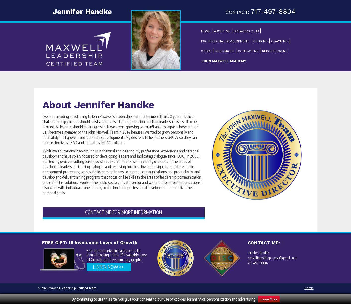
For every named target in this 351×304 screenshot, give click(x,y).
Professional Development (225, 41)
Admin (309, 288)
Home (205, 31)
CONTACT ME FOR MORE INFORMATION (123, 212)
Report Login (273, 51)
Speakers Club (246, 31)
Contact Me (248, 51)
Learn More (269, 299)
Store (206, 51)
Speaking (260, 41)
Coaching (279, 41)
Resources (224, 51)
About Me (222, 31)
